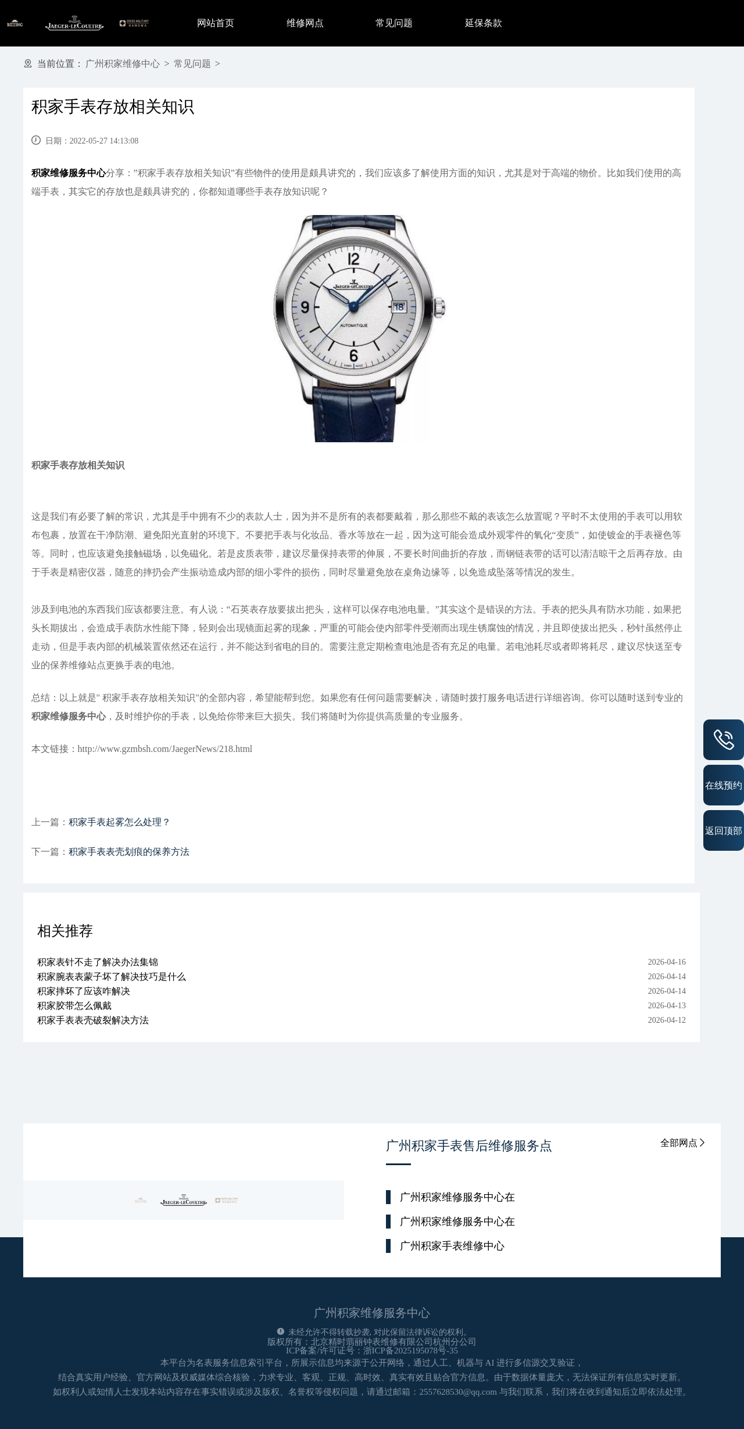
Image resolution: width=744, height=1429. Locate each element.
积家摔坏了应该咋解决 (83, 991)
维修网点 (305, 23)
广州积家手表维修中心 (452, 1246)
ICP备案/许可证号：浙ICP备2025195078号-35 (372, 1350)
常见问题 (394, 23)
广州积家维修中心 (122, 64)
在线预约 (723, 785)
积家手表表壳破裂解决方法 (93, 1020)
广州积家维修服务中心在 (457, 1197)
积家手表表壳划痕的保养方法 (129, 852)
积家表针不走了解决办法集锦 (97, 962)
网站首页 (215, 23)
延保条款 (483, 23)
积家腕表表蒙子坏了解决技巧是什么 (111, 977)
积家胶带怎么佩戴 (74, 1006)
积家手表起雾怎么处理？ (120, 822)
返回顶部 (723, 830)
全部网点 (683, 1143)
